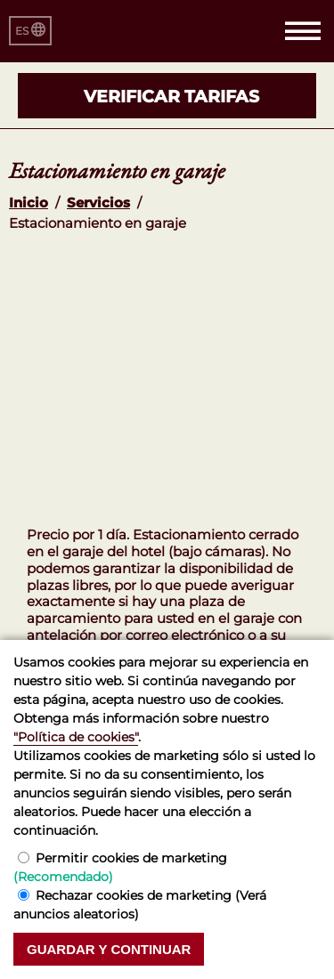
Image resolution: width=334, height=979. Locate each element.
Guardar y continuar (109, 949)
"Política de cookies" (75, 737)
